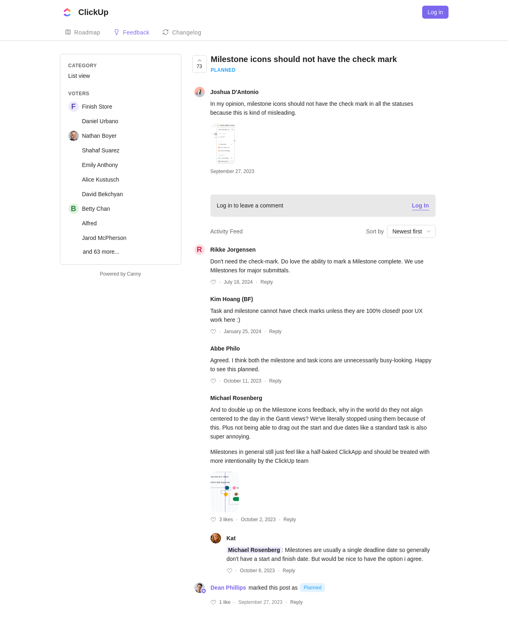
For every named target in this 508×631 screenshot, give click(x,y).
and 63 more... (101, 251)
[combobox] (411, 231)
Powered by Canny (120, 274)
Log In (420, 205)
